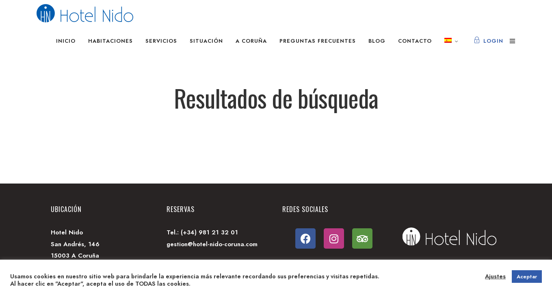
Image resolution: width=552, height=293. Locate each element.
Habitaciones (110, 41)
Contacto (415, 41)
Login (488, 41)
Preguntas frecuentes (317, 41)
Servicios (161, 41)
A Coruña (251, 41)
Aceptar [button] (527, 276)
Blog (376, 41)
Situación (206, 41)
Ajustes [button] (495, 276)
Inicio (66, 41)
